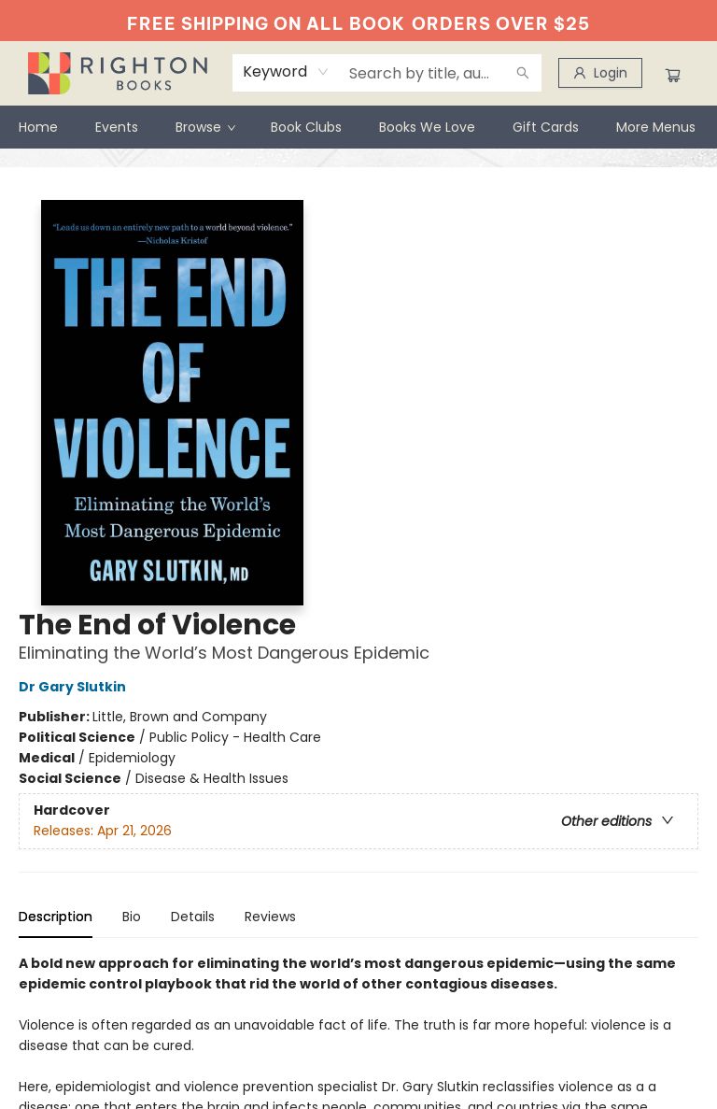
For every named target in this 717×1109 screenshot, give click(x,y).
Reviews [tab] (270, 916)
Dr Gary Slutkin (75, 686)
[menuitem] (38, 127)
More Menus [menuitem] (656, 127)
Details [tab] (193, 916)
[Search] (522, 73)
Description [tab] (55, 916)
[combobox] (286, 72)
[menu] (358, 127)
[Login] (600, 73)
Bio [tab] (131, 916)
